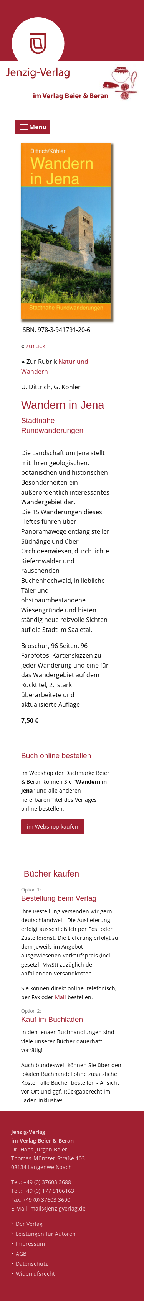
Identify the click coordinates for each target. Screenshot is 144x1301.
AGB (21, 1253)
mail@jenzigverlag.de (58, 1208)
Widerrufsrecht (35, 1273)
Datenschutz (32, 1263)
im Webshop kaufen (52, 826)
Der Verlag (29, 1223)
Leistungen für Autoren (46, 1233)
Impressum (30, 1243)
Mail (61, 997)
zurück (35, 346)
